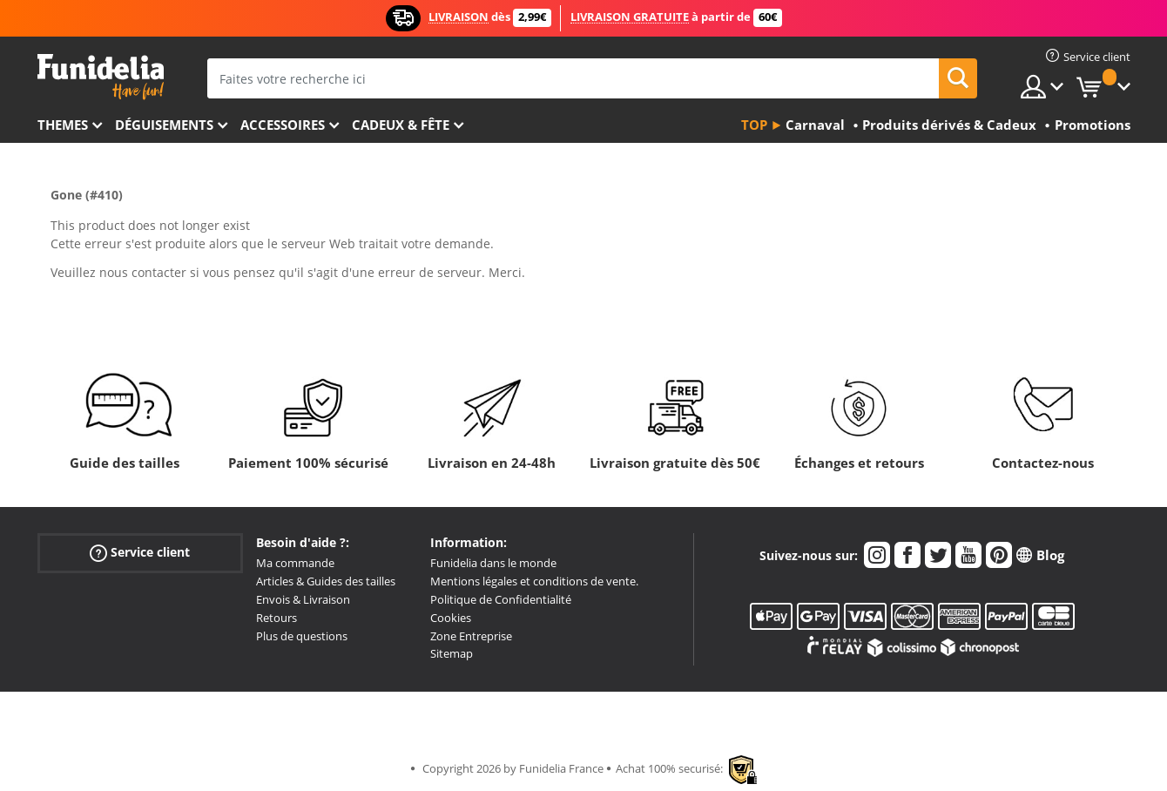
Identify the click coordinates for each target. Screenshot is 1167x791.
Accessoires (282, 124)
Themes (62, 124)
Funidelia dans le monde (493, 563)
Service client (140, 553)
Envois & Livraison (303, 599)
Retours (276, 617)
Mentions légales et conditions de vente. (534, 581)
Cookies (450, 617)
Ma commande (295, 563)
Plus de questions (301, 636)
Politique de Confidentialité (500, 599)
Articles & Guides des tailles (325, 581)
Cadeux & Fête (400, 124)
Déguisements (164, 124)
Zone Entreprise (471, 636)
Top (754, 124)
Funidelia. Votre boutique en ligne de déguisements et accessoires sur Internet (100, 77)
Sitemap (451, 653)
